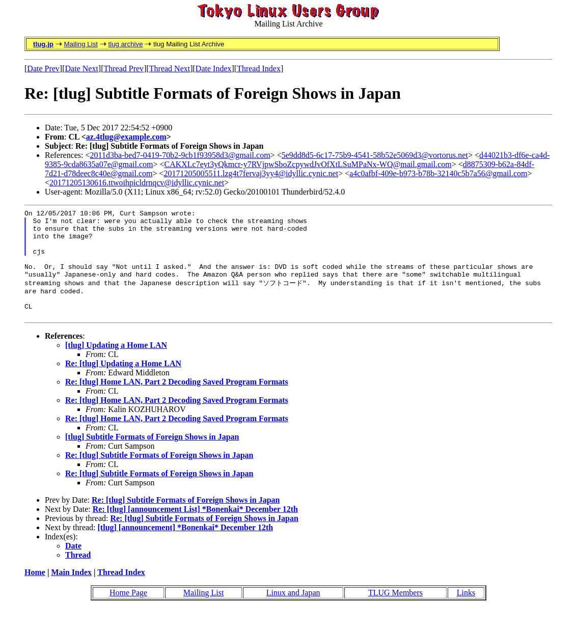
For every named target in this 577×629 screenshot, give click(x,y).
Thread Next (169, 68)
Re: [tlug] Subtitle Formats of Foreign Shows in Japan (159, 475)
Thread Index (259, 68)
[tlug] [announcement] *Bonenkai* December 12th (185, 547)
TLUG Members (395, 613)
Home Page (128, 613)
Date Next (81, 68)
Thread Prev (123, 68)
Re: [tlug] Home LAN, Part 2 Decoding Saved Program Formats (176, 402)
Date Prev (43, 68)
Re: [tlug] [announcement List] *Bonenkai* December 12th (195, 529)
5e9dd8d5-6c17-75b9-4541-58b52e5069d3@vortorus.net (375, 155)
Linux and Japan (293, 613)
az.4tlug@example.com (126, 136)
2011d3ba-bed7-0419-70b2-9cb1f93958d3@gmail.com (180, 155)
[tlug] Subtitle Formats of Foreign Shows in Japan (152, 457)
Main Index (71, 592)
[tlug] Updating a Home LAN (116, 365)
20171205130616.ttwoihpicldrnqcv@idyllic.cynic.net (136, 182)
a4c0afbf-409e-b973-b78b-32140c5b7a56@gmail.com (438, 173)
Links (466, 613)
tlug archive (125, 44)
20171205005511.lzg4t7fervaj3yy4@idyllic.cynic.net (251, 173)
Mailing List (81, 44)
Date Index (214, 68)
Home (34, 592)
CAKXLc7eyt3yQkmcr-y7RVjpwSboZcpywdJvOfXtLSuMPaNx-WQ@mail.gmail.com (308, 164)
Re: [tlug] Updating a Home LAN (123, 383)
